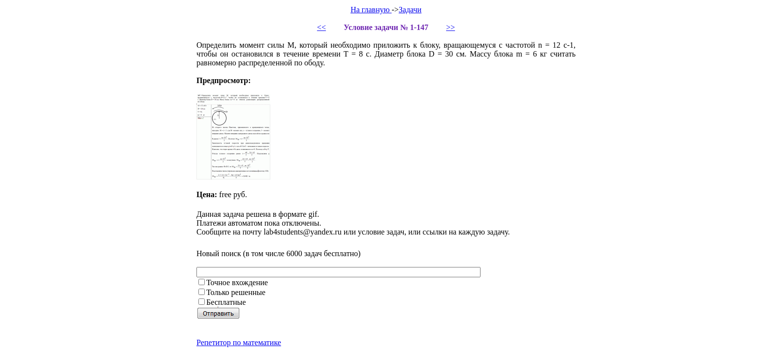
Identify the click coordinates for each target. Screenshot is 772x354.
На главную (371, 9)
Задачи (410, 9)
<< (321, 27)
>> (450, 27)
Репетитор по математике (238, 342)
